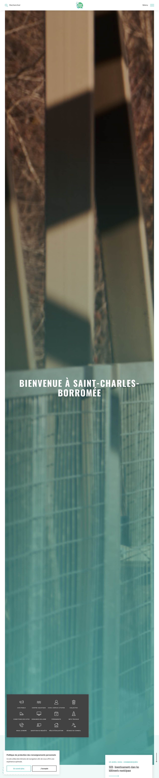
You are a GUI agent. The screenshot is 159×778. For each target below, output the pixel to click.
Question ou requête (39, 727)
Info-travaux (74, 715)
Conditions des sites (21, 715)
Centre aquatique (39, 704)
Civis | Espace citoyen (56, 704)
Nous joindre (21, 727)
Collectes (74, 704)
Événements (56, 715)
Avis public (21, 704)
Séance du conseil (74, 727)
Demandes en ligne (39, 715)
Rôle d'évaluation (56, 727)
